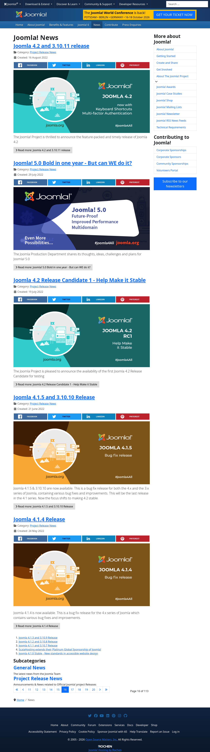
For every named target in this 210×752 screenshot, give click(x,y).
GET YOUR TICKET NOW (174, 14)
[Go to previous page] (23, 689)
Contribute (111, 25)
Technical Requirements (171, 127)
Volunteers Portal (167, 170)
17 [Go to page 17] (72, 689)
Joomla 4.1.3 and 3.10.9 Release (38, 637)
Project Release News (43, 52)
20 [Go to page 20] (93, 689)
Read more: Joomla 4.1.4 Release (37, 626)
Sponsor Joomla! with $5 (112, 731)
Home (19, 25)
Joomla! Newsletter (168, 114)
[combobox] (187, 4)
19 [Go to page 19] (86, 689)
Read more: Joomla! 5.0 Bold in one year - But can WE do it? (53, 267)
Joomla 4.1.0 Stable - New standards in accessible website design (58, 653)
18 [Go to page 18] (79, 689)
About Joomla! (36, 25)
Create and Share (167, 63)
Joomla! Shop (165, 100)
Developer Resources (132, 4)
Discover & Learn (67, 4)
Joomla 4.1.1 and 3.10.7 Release (38, 645)
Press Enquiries (131, 25)
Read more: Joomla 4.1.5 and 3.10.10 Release (44, 506)
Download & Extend (37, 4)
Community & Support (98, 4)
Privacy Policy (67, 731)
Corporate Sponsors (169, 157)
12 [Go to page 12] (36, 689)
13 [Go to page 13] (43, 689)
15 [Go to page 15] (57, 689)
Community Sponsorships (172, 163)
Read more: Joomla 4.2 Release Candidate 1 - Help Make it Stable (56, 384)
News (97, 25)
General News (29, 667)
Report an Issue (159, 731)
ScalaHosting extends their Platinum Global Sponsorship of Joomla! (60, 649)
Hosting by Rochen (104, 750)
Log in (176, 731)
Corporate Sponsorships (171, 150)
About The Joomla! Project (172, 76)
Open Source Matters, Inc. (101, 739)
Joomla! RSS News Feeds (171, 120)
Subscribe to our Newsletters (175, 183)
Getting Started (166, 56)
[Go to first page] (16, 689)
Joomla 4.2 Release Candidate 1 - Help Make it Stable (79, 280)
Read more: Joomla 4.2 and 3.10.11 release (43, 150)
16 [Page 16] (65, 689)
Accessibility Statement (42, 731)
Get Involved (164, 69)
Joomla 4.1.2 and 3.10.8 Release (38, 641)
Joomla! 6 (83, 25)
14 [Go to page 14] (50, 689)
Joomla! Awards (166, 87)
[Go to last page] (106, 689)
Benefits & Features (61, 25)
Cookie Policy (87, 731)
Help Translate (138, 731)
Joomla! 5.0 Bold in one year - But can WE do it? (72, 162)
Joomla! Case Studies (169, 93)
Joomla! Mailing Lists (169, 107)
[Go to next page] (100, 689)
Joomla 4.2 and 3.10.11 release (51, 45)
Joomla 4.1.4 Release (39, 519)
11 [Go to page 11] (29, 689)
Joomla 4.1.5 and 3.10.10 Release (54, 397)
